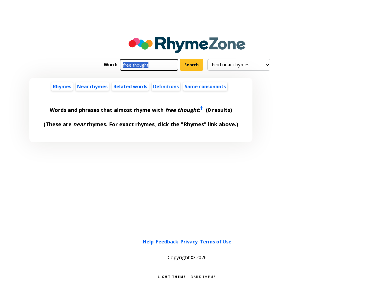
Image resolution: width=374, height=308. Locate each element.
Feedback (167, 241)
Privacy (189, 241)
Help (148, 241)
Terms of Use (215, 241)
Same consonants (205, 86)
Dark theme (203, 276)
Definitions (166, 86)
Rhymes (62, 86)
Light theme (172, 276)
